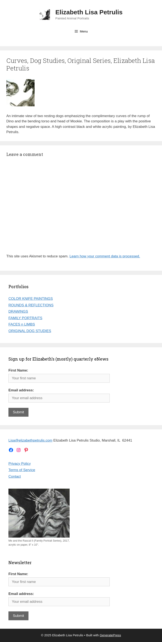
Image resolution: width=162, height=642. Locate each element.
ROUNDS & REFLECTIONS (30, 305)
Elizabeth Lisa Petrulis (89, 12)
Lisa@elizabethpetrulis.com (30, 440)
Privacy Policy (19, 464)
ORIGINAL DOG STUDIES (29, 331)
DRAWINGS (18, 312)
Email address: (21, 390)
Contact (14, 476)
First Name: (18, 370)
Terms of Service (21, 470)
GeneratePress (110, 635)
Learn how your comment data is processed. (105, 256)
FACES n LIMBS (21, 324)
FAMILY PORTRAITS (25, 318)
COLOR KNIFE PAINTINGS (30, 299)
